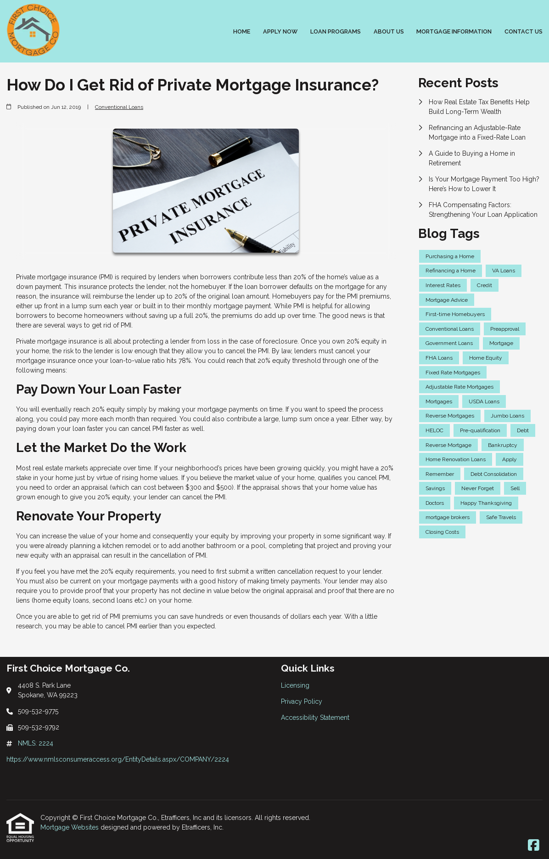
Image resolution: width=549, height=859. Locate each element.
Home (241, 31)
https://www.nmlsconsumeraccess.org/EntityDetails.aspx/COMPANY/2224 (117, 759)
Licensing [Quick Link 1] (295, 685)
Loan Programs (335, 31)
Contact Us (523, 31)
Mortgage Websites (70, 827)
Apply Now (280, 31)
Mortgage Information (454, 31)
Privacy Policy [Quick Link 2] (301, 701)
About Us (389, 31)
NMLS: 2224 (35, 743)
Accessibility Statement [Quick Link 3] (315, 717)
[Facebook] (533, 846)
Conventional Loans (119, 107)
